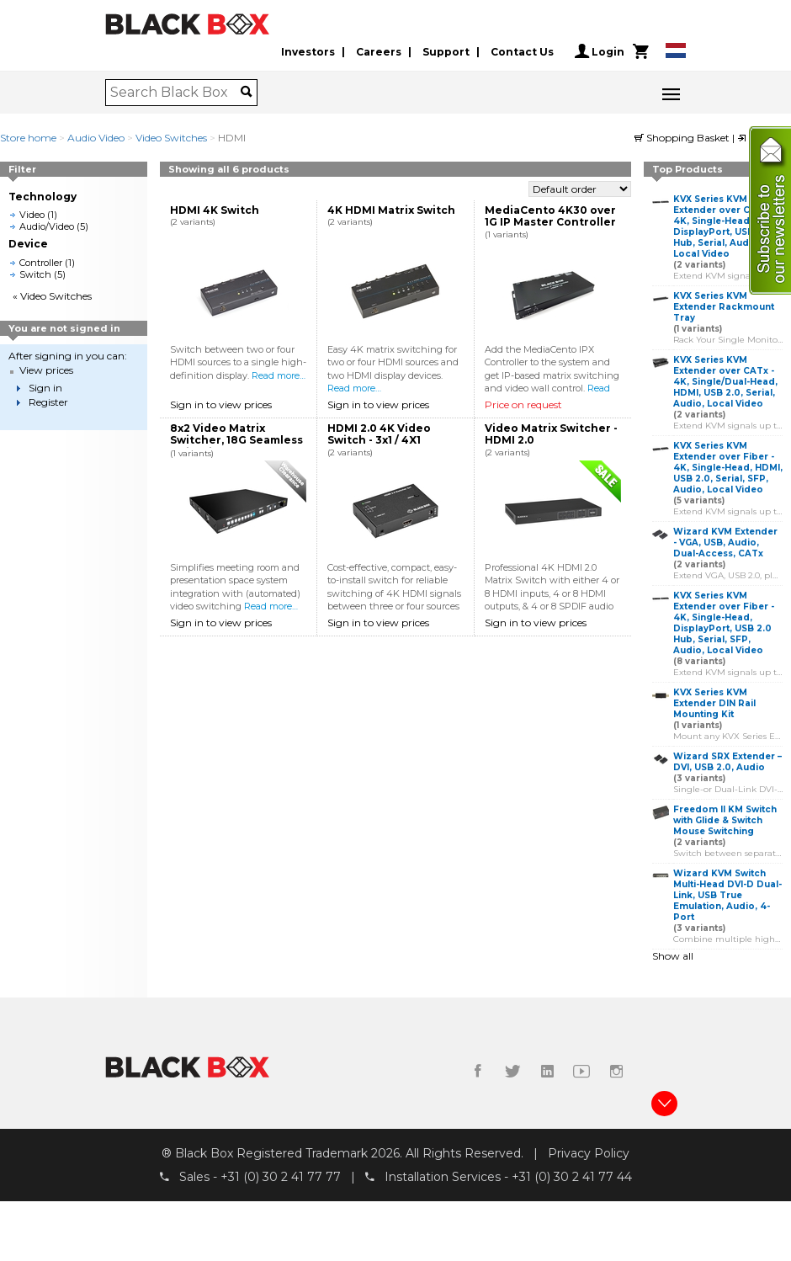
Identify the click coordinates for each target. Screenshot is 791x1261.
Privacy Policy (588, 1153)
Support (446, 51)
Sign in (45, 387)
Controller (40, 263)
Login (599, 51)
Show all (672, 956)
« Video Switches (52, 296)
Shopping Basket (683, 137)
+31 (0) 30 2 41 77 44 (572, 1176)
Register (48, 402)
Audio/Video (46, 226)
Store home (28, 137)
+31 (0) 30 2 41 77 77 (280, 1176)
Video (32, 215)
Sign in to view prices (221, 404)
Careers (378, 51)
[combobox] (175, 92)
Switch (35, 274)
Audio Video (96, 137)
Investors (308, 51)
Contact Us (522, 51)
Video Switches (171, 137)
